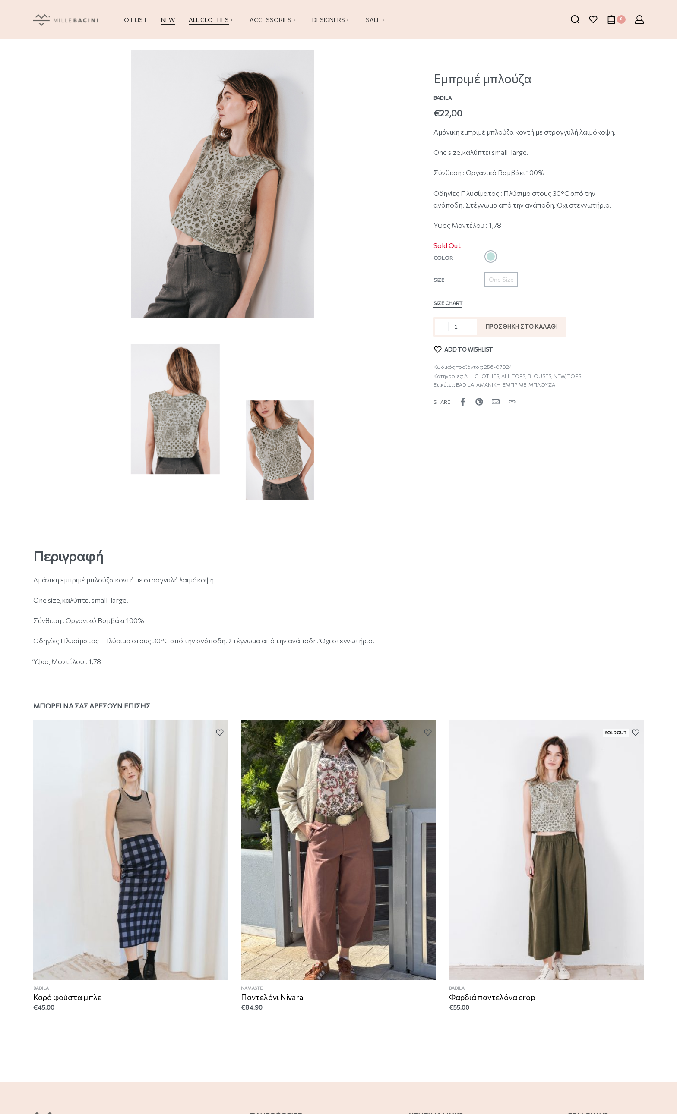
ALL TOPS (513, 376)
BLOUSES (539, 376)
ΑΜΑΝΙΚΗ (488, 384)
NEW (559, 376)
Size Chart (447, 303)
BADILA (465, 384)
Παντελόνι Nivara (272, 998)
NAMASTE (252, 989)
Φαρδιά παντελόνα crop (492, 999)
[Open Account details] (639, 19)
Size (438, 280)
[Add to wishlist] (463, 349)
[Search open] (575, 19)
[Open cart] (616, 19)
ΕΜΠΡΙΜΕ (514, 384)
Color (443, 258)
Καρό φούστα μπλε (67, 997)
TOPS (574, 376)
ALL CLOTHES (481, 376)
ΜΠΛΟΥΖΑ (541, 384)
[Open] (593, 19)
